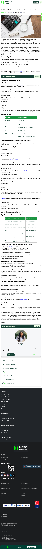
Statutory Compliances (5, 488)
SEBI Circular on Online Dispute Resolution (29, 488)
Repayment (3, 198)
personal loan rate (14, 159)
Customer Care (3, 493)
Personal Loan (11, 5)
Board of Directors (24, 457)
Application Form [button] (6, 435)
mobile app (21, 246)
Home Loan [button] (4, 408)
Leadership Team (24, 459)
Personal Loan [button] (5, 394)
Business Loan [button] (5, 396)
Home (2, 5)
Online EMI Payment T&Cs (26, 498)
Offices (2, 495)
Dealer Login (3, 498)
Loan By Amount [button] (5, 430)
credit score (20, 85)
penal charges (23, 299)
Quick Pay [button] (4, 439)
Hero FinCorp (12, 246)
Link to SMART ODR (25, 486)
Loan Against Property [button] (7, 404)
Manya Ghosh (16, 12)
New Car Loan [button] (5, 413)
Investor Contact (24, 483)
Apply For (8, 361)
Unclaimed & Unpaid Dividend (6, 486)
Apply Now (36, 2)
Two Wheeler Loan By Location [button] (9, 423)
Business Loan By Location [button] (8, 420)
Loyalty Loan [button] (4, 406)
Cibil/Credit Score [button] (6, 437)
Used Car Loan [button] (5, 401)
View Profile (10, 354)
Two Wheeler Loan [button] (6, 399)
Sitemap (23, 493)
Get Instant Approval (31, 547)
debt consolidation (23, 170)
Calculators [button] (4, 432)
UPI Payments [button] (5, 415)
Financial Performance (5, 483)
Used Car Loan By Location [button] (8, 425)
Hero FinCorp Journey (4, 457)
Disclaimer (23, 495)
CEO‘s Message (3, 459)
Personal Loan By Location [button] (8, 418)
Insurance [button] (4, 411)
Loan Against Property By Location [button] (10, 427)
